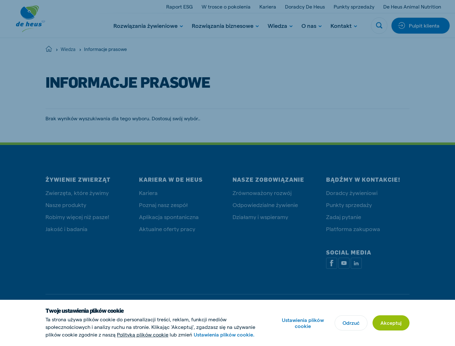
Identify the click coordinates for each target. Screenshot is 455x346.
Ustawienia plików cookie (303, 323)
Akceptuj (391, 323)
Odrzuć (351, 323)
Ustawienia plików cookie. (224, 334)
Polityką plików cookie (142, 334)
